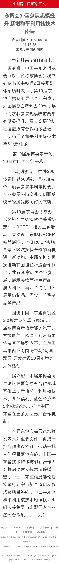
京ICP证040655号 (42, 555)
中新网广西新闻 (25, 4)
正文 (42, 4)
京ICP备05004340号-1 (39, 559)
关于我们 (5, 527)
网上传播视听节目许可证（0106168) (16, 555)
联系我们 (30, 527)
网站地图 (41, 532)
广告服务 (44, 527)
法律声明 (27, 532)
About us (17, 527)
